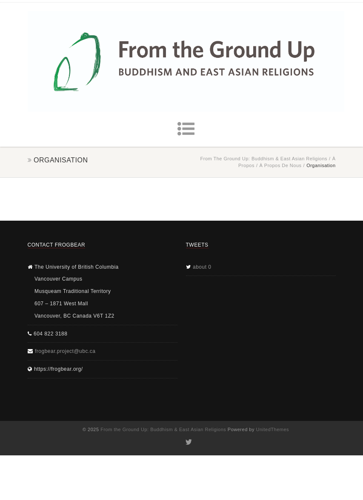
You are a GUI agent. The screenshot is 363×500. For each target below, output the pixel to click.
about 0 (202, 267)
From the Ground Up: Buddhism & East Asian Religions (264, 158)
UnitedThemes (272, 429)
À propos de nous (280, 165)
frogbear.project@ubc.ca (65, 351)
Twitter (188, 442)
